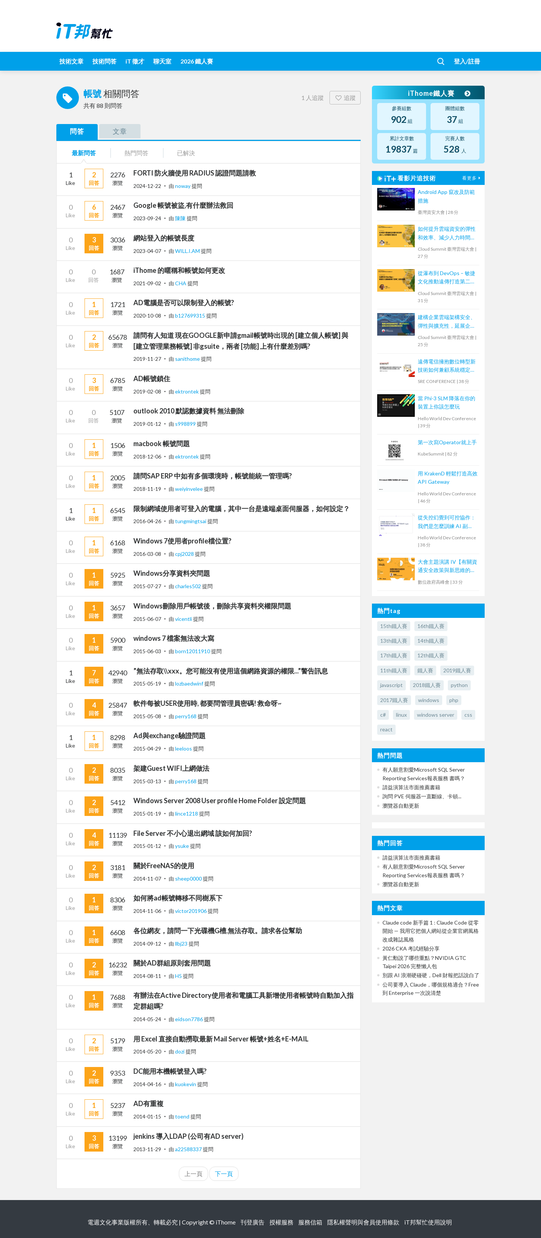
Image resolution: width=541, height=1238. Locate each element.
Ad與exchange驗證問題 (169, 735)
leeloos (184, 748)
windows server (435, 714)
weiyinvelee (189, 489)
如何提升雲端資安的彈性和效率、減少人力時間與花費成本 (447, 234)
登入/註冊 (467, 61)
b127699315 (190, 315)
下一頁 (224, 1173)
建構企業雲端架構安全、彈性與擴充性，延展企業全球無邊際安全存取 (447, 322)
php (453, 700)
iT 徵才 (134, 61)
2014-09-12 (147, 943)
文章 (120, 131)
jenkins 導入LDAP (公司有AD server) (188, 1136)
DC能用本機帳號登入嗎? (170, 1071)
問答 (77, 131)
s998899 (186, 424)
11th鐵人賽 (393, 670)
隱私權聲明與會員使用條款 (363, 1222)
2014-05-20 (147, 1051)
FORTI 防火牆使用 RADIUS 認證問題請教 (194, 173)
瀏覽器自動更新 (400, 805)
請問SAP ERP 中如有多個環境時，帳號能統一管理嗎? (212, 476)
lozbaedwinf (189, 683)
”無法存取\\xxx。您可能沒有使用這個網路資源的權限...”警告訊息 (230, 671)
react (386, 729)
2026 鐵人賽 (196, 61)
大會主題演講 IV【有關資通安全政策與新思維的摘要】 (447, 566)
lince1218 (187, 813)
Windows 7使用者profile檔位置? (182, 541)
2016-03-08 (147, 554)
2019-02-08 (147, 391)
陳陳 (181, 218)
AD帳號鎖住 (151, 378)
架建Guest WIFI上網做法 (171, 768)
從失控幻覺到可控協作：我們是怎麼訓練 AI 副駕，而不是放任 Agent (447, 522)
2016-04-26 (147, 521)
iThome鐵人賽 (439, 93)
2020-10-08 (147, 315)
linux (401, 714)
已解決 (186, 152)
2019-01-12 (147, 424)
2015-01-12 (147, 846)
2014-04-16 (147, 1084)
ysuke (182, 846)
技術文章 (71, 61)
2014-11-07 (147, 878)
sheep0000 (189, 878)
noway (183, 186)
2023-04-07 (147, 251)
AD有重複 (148, 1103)
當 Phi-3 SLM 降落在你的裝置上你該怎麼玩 (446, 402)
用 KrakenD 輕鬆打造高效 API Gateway (448, 477)
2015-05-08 (147, 716)
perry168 (186, 716)
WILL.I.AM (188, 251)
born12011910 (193, 651)
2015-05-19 (147, 683)
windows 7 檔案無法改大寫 (173, 638)
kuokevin (186, 1084)
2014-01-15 (147, 1116)
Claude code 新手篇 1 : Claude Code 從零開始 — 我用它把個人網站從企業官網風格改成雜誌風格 (430, 931)
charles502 (188, 586)
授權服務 (281, 1222)
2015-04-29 (147, 748)
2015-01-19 (147, 813)
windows (428, 700)
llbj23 (182, 943)
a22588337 (189, 1149)
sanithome (188, 359)
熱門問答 (136, 152)
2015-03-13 (147, 781)
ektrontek (187, 391)
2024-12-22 (147, 186)
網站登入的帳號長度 (163, 238)
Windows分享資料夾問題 (171, 573)
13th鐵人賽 (393, 640)
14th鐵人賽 (430, 640)
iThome (226, 1222)
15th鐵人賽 (393, 626)
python (459, 685)
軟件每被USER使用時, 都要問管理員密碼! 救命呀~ (207, 703)
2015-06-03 (147, 651)
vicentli (184, 619)
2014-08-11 (147, 976)
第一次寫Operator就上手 (447, 442)
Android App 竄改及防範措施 (446, 196)
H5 (179, 976)
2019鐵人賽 (457, 670)
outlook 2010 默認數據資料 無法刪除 (188, 411)
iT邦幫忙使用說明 (428, 1222)
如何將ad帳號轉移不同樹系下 (177, 898)
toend (182, 1116)
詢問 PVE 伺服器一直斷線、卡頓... (421, 796)
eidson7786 (189, 1019)
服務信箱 (310, 1222)
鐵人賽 (425, 670)
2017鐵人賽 (394, 700)
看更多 (472, 178)
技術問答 (104, 61)
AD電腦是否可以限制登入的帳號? (183, 302)
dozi (180, 1051)
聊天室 (162, 61)
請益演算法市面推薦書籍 (411, 787)
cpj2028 (185, 554)
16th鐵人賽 (430, 626)
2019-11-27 (147, 359)
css (468, 714)
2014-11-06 (147, 911)
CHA (181, 283)
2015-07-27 (147, 586)
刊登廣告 (252, 1222)
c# (383, 714)
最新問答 (84, 152)
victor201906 (191, 911)
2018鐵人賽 (427, 685)
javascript (391, 685)
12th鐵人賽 (430, 655)
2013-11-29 (147, 1149)
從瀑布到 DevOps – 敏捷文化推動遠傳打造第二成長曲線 (447, 278)
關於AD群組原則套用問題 (172, 963)
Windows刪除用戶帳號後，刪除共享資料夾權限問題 (212, 606)
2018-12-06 (147, 456)
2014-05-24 (147, 1019)
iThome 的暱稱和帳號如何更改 (179, 270)
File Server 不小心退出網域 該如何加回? (192, 833)
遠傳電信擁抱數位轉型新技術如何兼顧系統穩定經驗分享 (447, 366)
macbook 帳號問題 (161, 443)
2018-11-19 (147, 489)
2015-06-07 (147, 619)
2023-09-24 (147, 218)
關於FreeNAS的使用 (163, 865)
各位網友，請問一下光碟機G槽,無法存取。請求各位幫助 (217, 930)
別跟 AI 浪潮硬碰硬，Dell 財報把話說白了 (430, 975)
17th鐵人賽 (393, 655)
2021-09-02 (147, 283)
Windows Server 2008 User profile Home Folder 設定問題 (219, 800)
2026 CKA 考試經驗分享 (411, 948)
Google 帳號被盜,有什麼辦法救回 (183, 205)
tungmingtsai (191, 521)
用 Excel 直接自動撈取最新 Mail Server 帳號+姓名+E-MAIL (220, 1039)
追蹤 (345, 97)
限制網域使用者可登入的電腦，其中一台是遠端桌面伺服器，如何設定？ (241, 508)
